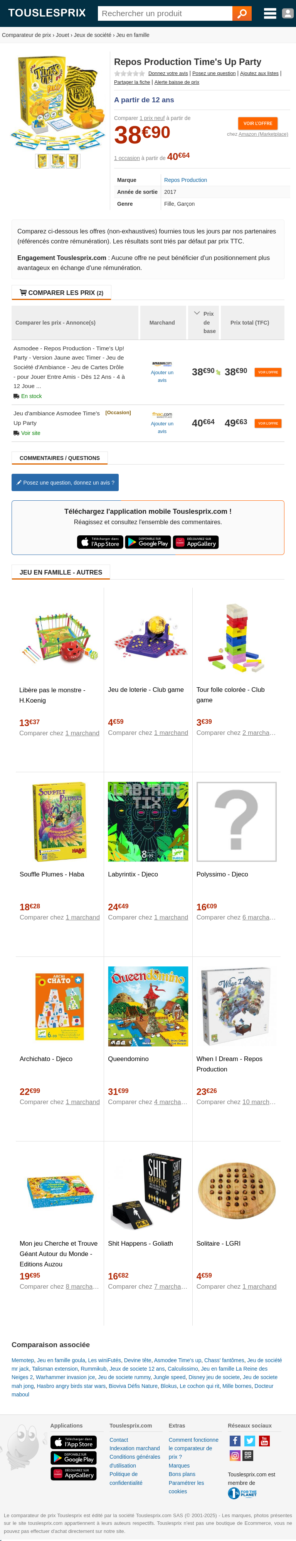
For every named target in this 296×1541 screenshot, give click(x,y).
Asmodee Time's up (178, 1360)
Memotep (23, 1360)
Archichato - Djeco (46, 1059)
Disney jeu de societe (214, 1377)
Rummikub (94, 1369)
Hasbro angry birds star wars (71, 1386)
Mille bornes (236, 1386)
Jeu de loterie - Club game (146, 689)
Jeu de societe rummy (124, 1377)
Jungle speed (169, 1377)
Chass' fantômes (224, 1360)
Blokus (169, 1386)
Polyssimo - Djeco (222, 874)
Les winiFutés (104, 1360)
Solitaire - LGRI (219, 1243)
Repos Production (185, 180)
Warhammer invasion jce (65, 1377)
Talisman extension (55, 1369)
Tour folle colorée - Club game (231, 695)
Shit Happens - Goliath (140, 1243)
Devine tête (137, 1360)
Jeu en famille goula (61, 1360)
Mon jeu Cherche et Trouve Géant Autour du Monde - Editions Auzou (59, 1254)
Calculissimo (183, 1369)
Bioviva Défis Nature (133, 1386)
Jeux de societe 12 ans (137, 1369)
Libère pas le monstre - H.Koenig (52, 695)
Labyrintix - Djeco (133, 874)
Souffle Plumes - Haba (52, 874)
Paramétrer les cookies (186, 1487)
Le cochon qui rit (200, 1386)
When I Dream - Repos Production (230, 1064)
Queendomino (128, 1059)
